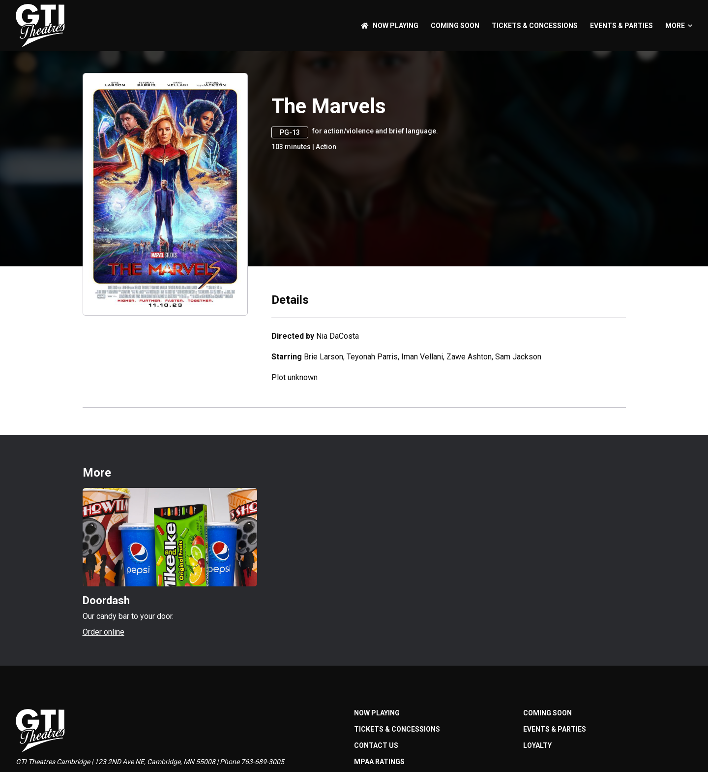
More (678, 26)
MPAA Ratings (379, 762)
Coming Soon (455, 26)
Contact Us (376, 745)
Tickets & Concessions (535, 26)
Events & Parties (621, 26)
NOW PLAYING (389, 26)
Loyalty (537, 745)
